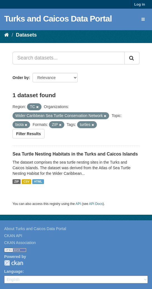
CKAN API (13, 235)
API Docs (96, 204)
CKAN (13, 263)
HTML (38, 181)
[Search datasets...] (69, 58)
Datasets (26, 35)
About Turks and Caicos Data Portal (35, 228)
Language (13, 271)
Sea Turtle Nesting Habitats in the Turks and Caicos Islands (75, 154)
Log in (139, 4)
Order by (21, 77)
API (78, 204)
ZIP (16, 181)
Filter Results (28, 134)
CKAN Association (20, 242)
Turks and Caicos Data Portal (58, 18)
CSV (26, 181)
